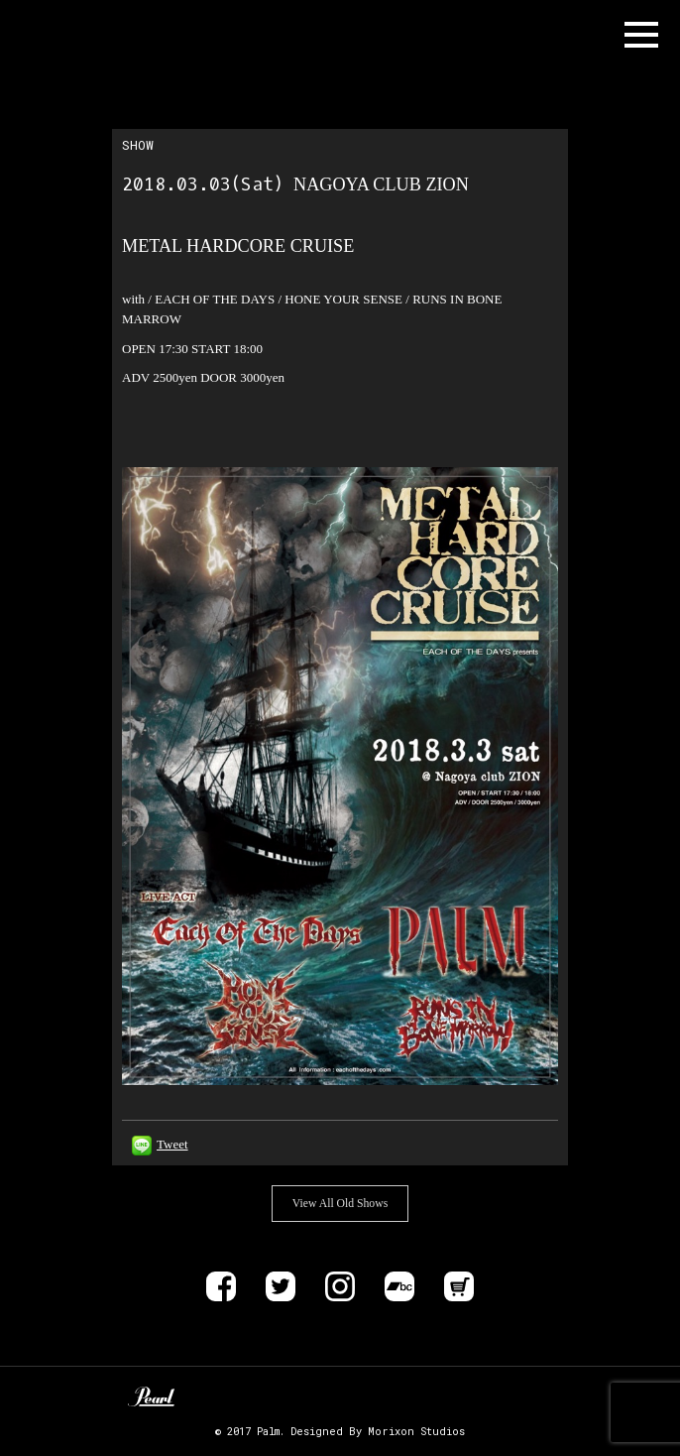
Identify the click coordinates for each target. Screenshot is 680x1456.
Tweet (172, 1144)
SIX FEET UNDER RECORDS (514, 1396)
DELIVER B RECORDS (402, 1396)
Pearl (151, 1396)
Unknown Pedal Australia (209, 1396)
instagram (340, 1286)
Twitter (280, 1286)
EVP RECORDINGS (446, 1396)
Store (459, 1286)
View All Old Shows (340, 1203)
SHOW (138, 145)
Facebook (221, 1286)
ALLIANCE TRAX (340, 1396)
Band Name (95, 35)
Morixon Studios (416, 1431)
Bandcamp (399, 1286)
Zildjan (268, 1396)
